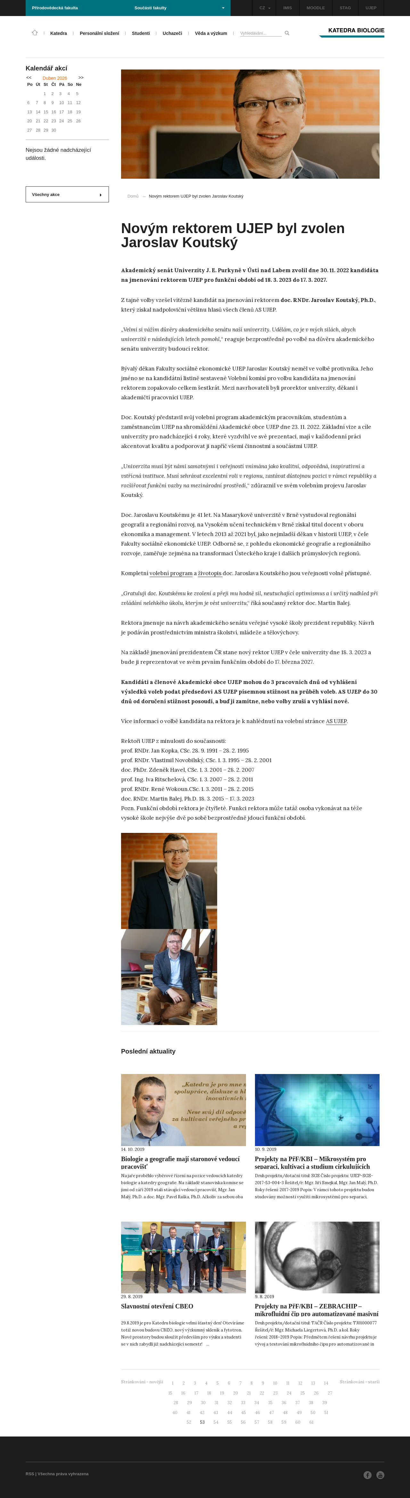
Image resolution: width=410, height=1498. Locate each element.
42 (202, 1412)
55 (229, 1422)
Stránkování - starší (360, 1382)
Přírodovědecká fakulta (55, 7)
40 (174, 1412)
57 (257, 1422)
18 (209, 1393)
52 (189, 1422)
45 (243, 1412)
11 (288, 1383)
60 (297, 1422)
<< (28, 77)
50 (313, 1412)
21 (249, 1393)
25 (302, 1393)
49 (299, 1412)
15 (170, 1393)
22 (262, 1393)
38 (311, 1402)
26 (316, 1393)
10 (275, 1383)
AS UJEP (336, 721)
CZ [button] (264, 7)
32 (229, 1402)
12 (300, 1383)
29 (189, 1402)
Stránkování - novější (142, 1382)
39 (324, 1402)
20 (235, 1393)
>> (81, 77)
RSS (30, 1473)
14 (326, 1383)
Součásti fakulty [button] (180, 7)
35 (270, 1402)
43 (215, 1412)
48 (285, 1412)
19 (222, 1393)
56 (243, 1422)
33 (243, 1402)
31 (216, 1402)
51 (326, 1412)
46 (257, 1412)
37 (297, 1402)
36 (284, 1402)
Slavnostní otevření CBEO (157, 1306)
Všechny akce (67, 194)
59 (284, 1422)
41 (188, 1412)
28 (176, 1402)
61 (311, 1422)
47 (271, 1412)
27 (330, 1393)
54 (216, 1422)
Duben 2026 (55, 78)
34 (256, 1402)
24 (289, 1393)
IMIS (287, 7)
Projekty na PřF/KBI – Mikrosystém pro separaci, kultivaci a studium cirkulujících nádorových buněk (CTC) (312, 1166)
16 (183, 1393)
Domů (133, 196)
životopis (210, 573)
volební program (171, 573)
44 (229, 1412)
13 (313, 1383)
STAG (345, 7)
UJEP (371, 7)
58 (270, 1422)
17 (196, 1393)
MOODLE (316, 7)
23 (275, 1393)
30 (203, 1402)
